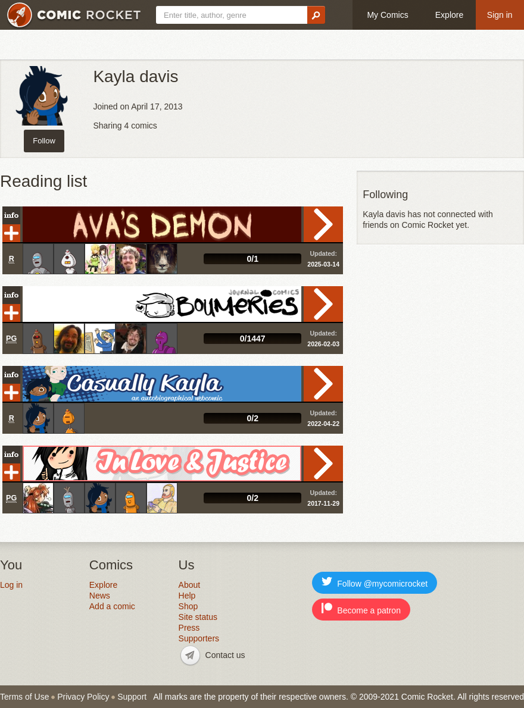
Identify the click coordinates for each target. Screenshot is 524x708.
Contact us (225, 655)
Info (11, 215)
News (99, 595)
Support (131, 696)
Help (187, 595)
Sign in (500, 15)
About (190, 585)
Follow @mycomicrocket (375, 582)
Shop (188, 606)
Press (189, 627)
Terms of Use (24, 696)
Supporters (199, 638)
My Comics (387, 15)
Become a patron (361, 609)
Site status (198, 617)
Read (323, 224)
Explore (449, 15)
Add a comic (112, 606)
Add (11, 233)
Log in (11, 585)
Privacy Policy (83, 696)
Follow (44, 140)
